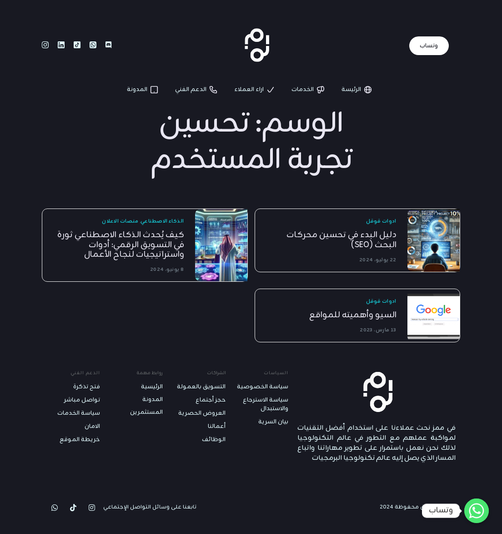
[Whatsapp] (93, 45)
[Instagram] (45, 45)
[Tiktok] (77, 45)
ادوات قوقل (381, 221)
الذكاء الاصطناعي (162, 221)
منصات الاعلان (120, 221)
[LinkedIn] (61, 45)
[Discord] (108, 45)
